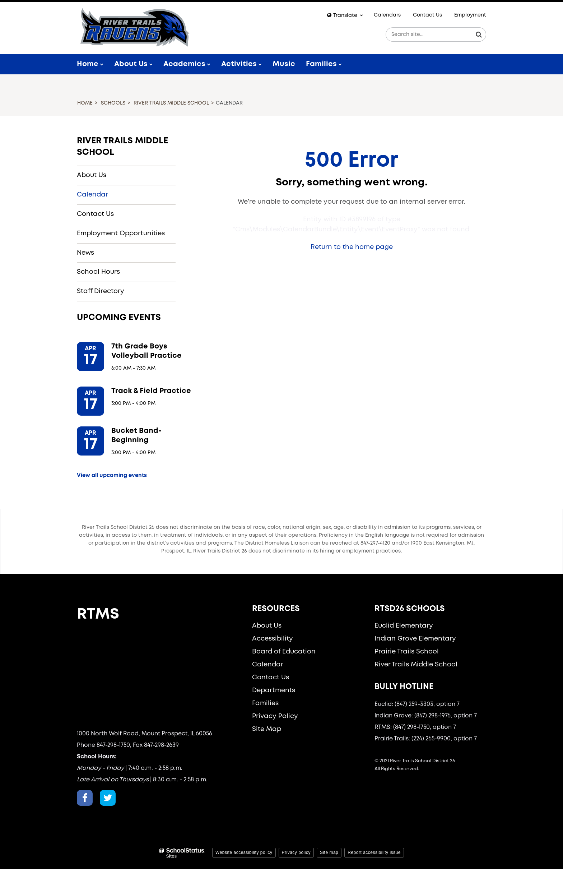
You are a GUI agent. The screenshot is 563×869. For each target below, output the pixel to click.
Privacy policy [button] (296, 852)
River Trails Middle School (171, 103)
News (85, 253)
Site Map (266, 729)
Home (85, 103)
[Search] (479, 34)
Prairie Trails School (406, 652)
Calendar (92, 195)
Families (265, 703)
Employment (470, 15)
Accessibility (272, 639)
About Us (91, 175)
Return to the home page (352, 247)
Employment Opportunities (121, 233)
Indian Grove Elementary (415, 639)
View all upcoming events (112, 475)
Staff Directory (100, 291)
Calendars (387, 15)
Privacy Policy (275, 716)
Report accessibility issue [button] (374, 852)
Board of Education (284, 652)
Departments (273, 690)
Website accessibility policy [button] (244, 852)
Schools (113, 103)
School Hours (98, 272)
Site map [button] (329, 852)
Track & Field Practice (151, 391)
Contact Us (427, 15)
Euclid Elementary (403, 626)
